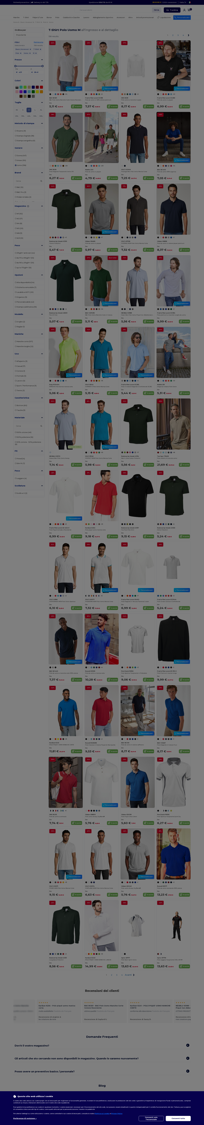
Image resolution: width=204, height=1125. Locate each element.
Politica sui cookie (102, 1113)
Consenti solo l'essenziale (151, 1118)
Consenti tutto (178, 1118)
